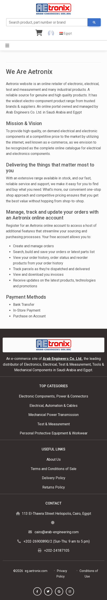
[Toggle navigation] (7, 46)
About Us (54, 459)
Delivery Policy (53, 478)
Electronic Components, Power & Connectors (53, 396)
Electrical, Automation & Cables (53, 405)
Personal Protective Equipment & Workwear (54, 433)
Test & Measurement (53, 424)
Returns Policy (53, 487)
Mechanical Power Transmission (53, 415)
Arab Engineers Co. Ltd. (62, 359)
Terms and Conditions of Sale (53, 469)
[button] (51, 33)
